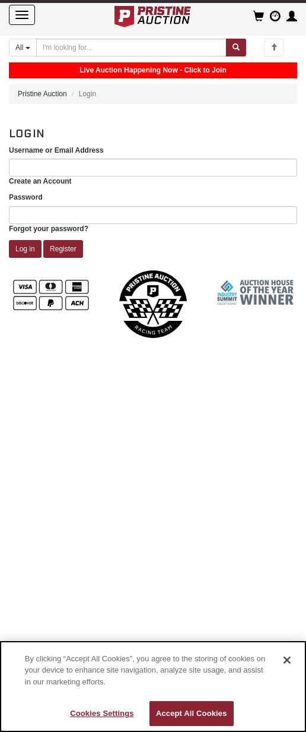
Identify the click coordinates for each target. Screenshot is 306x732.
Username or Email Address (56, 150)
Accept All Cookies (191, 713)
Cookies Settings (102, 713)
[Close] (287, 660)
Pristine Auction (42, 94)
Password (26, 197)
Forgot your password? (48, 229)
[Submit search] (236, 47)
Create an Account (40, 181)
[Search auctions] (131, 47)
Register (63, 249)
